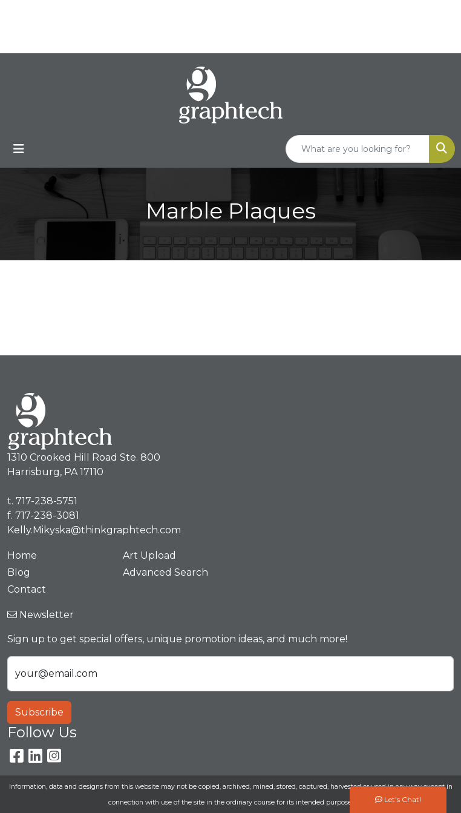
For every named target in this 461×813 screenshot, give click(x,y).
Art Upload (149, 555)
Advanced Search (165, 572)
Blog (18, 572)
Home (22, 555)
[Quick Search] (358, 149)
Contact (26, 589)
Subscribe (39, 712)
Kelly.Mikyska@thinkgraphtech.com (349, 39)
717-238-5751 (372, 13)
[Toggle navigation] (18, 148)
